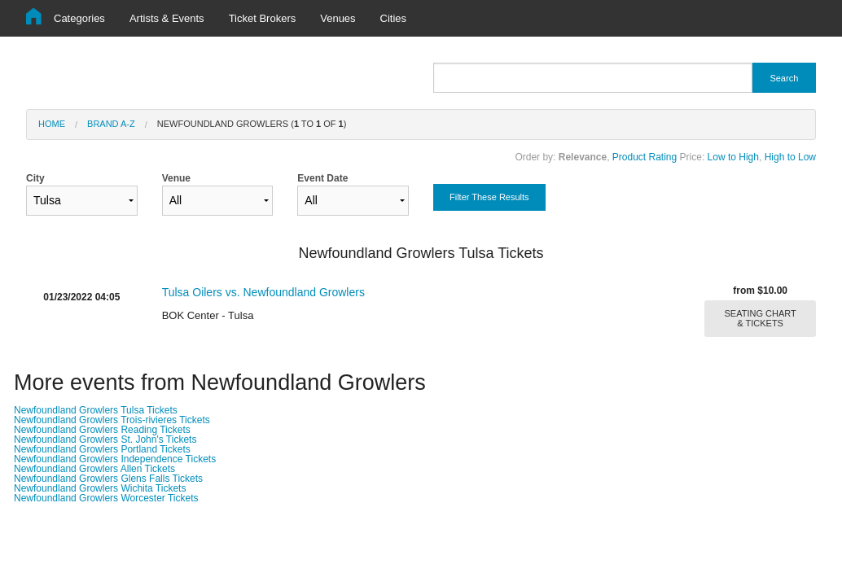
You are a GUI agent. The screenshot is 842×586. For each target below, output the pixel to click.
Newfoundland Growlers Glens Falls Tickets (108, 478)
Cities (393, 18)
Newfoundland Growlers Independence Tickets (115, 459)
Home (51, 124)
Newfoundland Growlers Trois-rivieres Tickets (112, 420)
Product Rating (644, 157)
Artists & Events (166, 18)
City (82, 194)
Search (784, 78)
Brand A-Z (111, 124)
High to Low (790, 157)
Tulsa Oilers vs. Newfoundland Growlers (263, 292)
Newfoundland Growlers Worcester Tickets (106, 498)
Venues (337, 18)
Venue (218, 194)
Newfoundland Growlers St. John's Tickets (105, 439)
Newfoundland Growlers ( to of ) (252, 124)
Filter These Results (489, 197)
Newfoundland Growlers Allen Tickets (94, 468)
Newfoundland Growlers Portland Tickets (102, 449)
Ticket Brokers (262, 18)
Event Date (353, 194)
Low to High (733, 157)
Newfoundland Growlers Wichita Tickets (100, 488)
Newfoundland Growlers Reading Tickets (102, 429)
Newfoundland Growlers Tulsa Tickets (96, 410)
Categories (79, 18)
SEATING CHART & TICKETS (760, 318)
